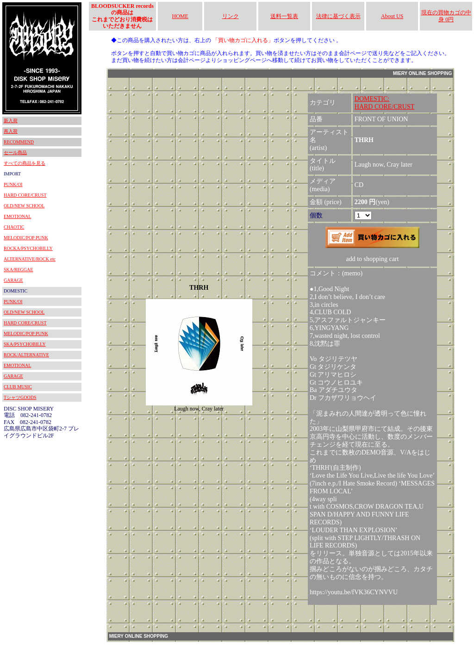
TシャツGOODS (20, 397)
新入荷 (11, 120)
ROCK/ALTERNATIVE (26, 354)
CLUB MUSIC (18, 386)
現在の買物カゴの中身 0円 (446, 15)
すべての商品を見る (24, 163)
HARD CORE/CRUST (25, 195)
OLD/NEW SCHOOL (24, 205)
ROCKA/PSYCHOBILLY (28, 248)
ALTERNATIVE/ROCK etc (30, 258)
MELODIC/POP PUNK (26, 237)
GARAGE (13, 280)
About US (392, 16)
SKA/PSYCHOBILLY (25, 344)
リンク (230, 16)
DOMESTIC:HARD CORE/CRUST (385, 102)
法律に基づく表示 (338, 16)
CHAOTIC (14, 227)
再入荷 (11, 131)
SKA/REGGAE (18, 269)
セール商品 (15, 152)
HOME (180, 16)
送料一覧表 (284, 16)
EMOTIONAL (17, 216)
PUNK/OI (13, 184)
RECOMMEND (19, 141)
